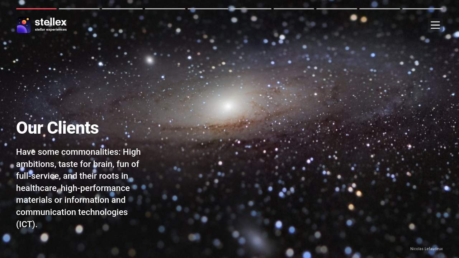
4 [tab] (165, 8)
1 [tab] (36, 8)
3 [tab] (122, 8)
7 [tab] (294, 8)
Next (7, 129)
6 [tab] (251, 8)
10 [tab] (422, 8)
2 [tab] (79, 8)
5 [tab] (208, 8)
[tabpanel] (229, 129)
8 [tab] (336, 8)
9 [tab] (379, 8)
